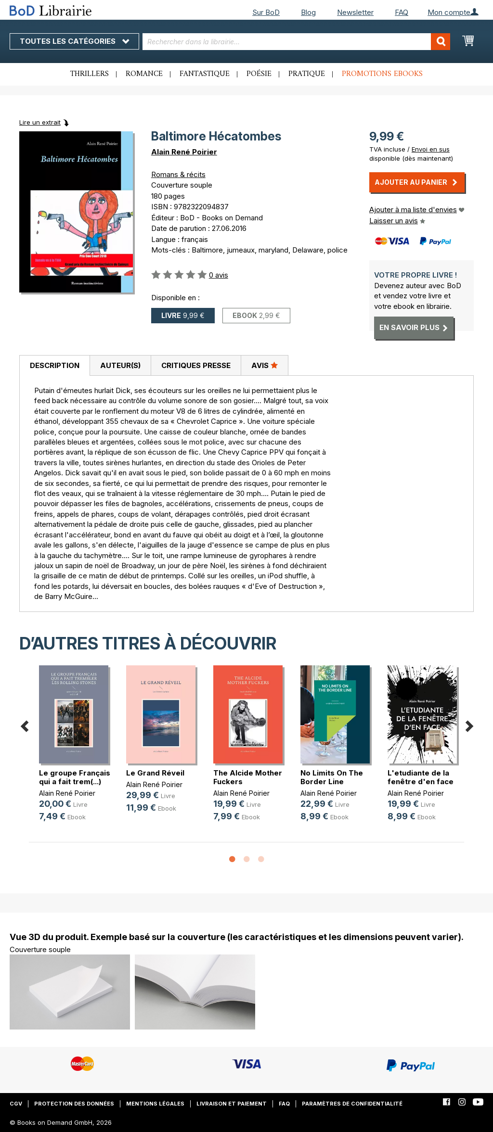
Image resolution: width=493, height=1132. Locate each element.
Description (54, 365)
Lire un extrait (40, 122)
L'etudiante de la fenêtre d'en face (421, 777)
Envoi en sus (431, 149)
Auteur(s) (120, 365)
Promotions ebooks (382, 74)
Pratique (306, 74)
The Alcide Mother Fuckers (247, 777)
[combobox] (297, 41)
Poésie (259, 74)
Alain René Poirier (184, 151)
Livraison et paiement (231, 1103)
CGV (16, 1103)
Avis (264, 365)
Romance (144, 74)
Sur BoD (266, 12)
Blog (308, 12)
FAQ (401, 12)
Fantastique (205, 74)
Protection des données (74, 1103)
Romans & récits (178, 174)
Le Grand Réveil (155, 772)
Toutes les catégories (74, 41)
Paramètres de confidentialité (352, 1103)
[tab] (54, 365)
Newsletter (355, 12)
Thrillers (89, 74)
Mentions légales (155, 1103)
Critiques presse (196, 365)
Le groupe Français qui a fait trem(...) (74, 777)
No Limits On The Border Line (331, 777)
